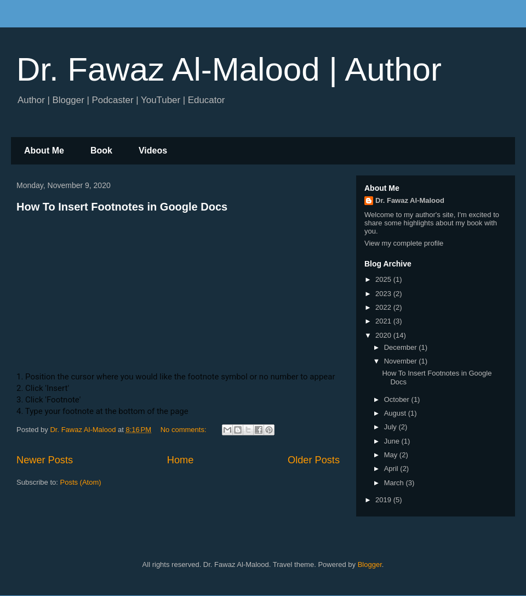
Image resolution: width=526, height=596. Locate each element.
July (391, 427)
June (393, 441)
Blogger (370, 564)
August (396, 413)
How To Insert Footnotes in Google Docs (121, 207)
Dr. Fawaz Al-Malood (409, 200)
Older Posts (314, 460)
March (395, 483)
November (401, 361)
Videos (153, 150)
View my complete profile (403, 243)
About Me (44, 150)
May (391, 455)
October (397, 399)
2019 (384, 500)
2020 (384, 335)
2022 (384, 307)
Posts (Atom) (80, 482)
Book (101, 150)
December (401, 347)
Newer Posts (44, 460)
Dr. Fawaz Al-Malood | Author (229, 69)
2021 (384, 321)
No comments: (184, 429)
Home (180, 460)
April (392, 468)
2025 (384, 279)
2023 (384, 294)
